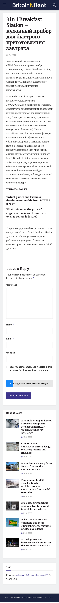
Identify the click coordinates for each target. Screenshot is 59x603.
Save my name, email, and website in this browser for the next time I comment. (30, 370)
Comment (12, 285)
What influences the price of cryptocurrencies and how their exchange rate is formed (26, 213)
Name (10, 325)
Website (10, 354)
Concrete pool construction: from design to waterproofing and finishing (36, 449)
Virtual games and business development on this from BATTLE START (28, 201)
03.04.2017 (11, 55)
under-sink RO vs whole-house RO (31, 576)
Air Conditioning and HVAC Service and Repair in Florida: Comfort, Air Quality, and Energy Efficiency (36, 428)
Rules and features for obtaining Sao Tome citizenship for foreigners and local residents (36, 525)
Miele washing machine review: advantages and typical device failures (35, 507)
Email (10, 340)
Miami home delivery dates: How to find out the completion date (37, 467)
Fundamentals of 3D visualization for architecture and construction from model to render (35, 487)
